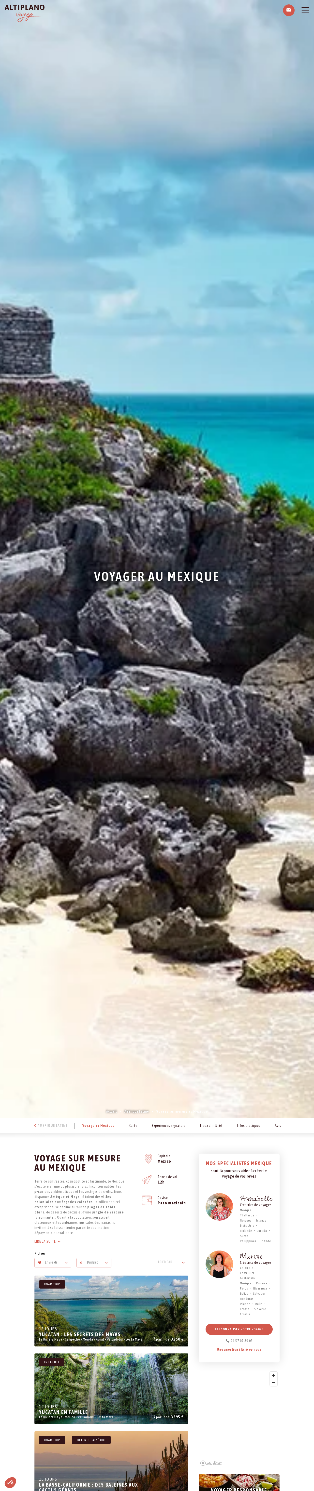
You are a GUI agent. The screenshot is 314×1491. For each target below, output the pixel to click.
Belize (244, 1293)
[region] (239, 1418)
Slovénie (260, 1309)
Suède (244, 1236)
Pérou (244, 1288)
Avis (278, 1126)
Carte (133, 1126)
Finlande (246, 1231)
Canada (262, 1231)
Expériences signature (169, 1126)
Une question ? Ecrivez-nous (239, 1349)
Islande (261, 1220)
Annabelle (256, 1200)
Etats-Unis (247, 1225)
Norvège (246, 1220)
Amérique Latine (136, 1111)
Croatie (245, 1314)
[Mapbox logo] (211, 1463)
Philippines (248, 1241)
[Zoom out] (273, 1382)
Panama (261, 1283)
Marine (251, 1257)
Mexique (246, 1210)
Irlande (266, 1241)
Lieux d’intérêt (211, 1126)
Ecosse (244, 1309)
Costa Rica (247, 1273)
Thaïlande (247, 1215)
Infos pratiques (249, 1126)
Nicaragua (260, 1288)
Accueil (111, 1111)
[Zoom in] (273, 1375)
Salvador (259, 1293)
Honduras (247, 1299)
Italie (258, 1304)
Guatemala (247, 1278)
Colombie (247, 1268)
